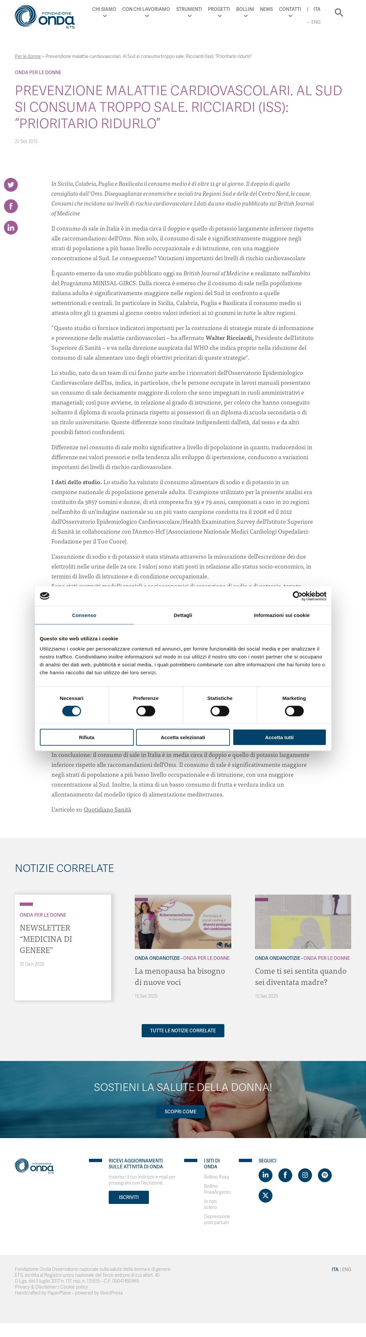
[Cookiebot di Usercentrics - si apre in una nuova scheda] (297, 596)
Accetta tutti (279, 737)
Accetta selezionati (183, 737)
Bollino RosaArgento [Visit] (217, 1189)
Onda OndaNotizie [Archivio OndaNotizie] (157, 958)
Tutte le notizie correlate (183, 1031)
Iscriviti (129, 1197)
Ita (317, 9)
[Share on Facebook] (10, 206)
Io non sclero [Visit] (210, 1204)
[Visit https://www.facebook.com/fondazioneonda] (285, 1175)
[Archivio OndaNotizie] (141, 896)
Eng (316, 22)
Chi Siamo (104, 9)
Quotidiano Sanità (107, 809)
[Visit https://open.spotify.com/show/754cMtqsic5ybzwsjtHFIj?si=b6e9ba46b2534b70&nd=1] (324, 1175)
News (266, 9)
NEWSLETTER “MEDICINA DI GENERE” (46, 938)
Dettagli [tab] (183, 615)
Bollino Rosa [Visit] (216, 1177)
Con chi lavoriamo (146, 9)
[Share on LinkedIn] (10, 227)
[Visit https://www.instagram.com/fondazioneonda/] (305, 1175)
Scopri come (180, 1112)
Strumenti (189, 9)
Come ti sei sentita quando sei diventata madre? (301, 976)
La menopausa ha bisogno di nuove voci (180, 976)
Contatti (290, 9)
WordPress (111, 1293)
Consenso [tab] (84, 615)
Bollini (245, 9)
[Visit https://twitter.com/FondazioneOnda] (265, 1195)
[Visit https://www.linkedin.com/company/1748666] (265, 1175)
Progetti (219, 9)
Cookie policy (74, 1287)
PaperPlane (59, 1293)
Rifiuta (87, 737)
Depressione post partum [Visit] (217, 1219)
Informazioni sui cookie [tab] (282, 615)
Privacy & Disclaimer (36, 1287)
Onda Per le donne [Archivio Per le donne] (38, 72)
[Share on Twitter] (10, 184)
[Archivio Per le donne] (26, 904)
